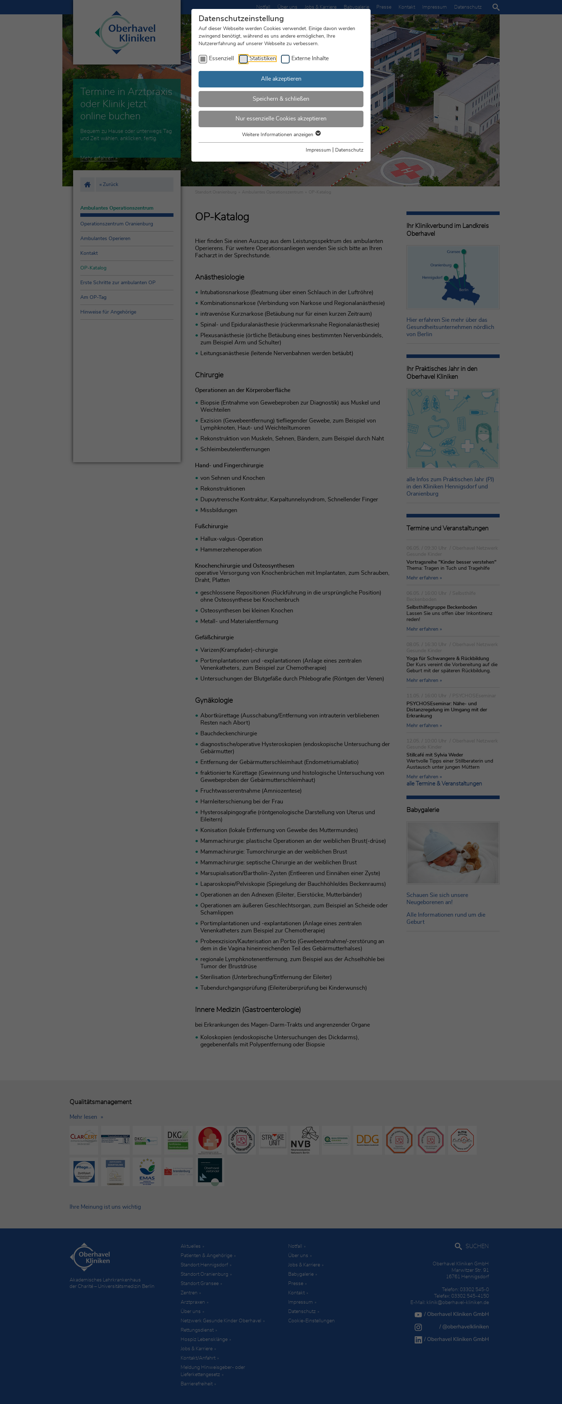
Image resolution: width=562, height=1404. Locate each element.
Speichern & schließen (281, 99)
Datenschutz (349, 150)
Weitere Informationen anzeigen (281, 134)
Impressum (318, 150)
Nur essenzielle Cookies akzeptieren (281, 118)
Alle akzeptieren (281, 79)
